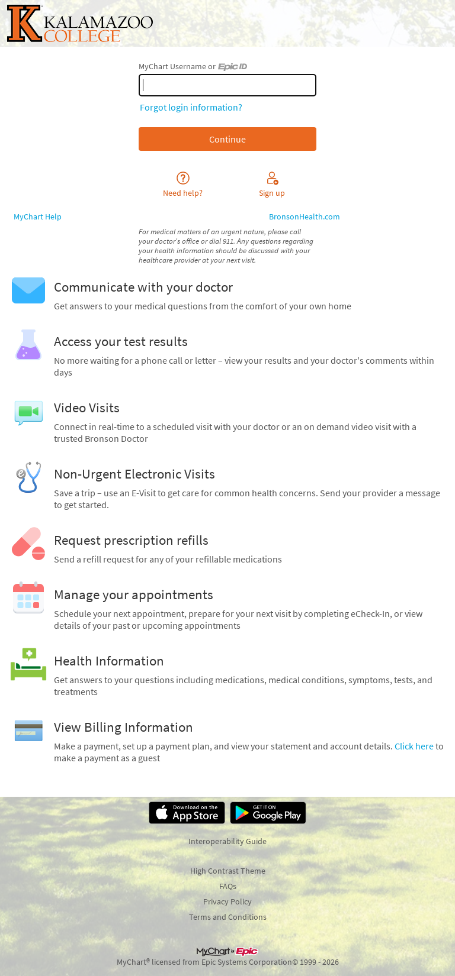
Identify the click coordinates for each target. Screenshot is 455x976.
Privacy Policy (227, 901)
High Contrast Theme (227, 870)
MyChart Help (38, 216)
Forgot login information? (191, 107)
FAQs (227, 886)
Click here (414, 746)
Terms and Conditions (228, 917)
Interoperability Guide (227, 841)
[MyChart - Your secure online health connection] (80, 23)
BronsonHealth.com (304, 216)
